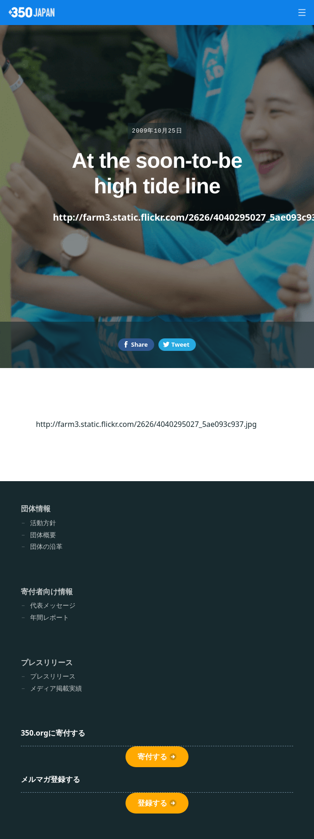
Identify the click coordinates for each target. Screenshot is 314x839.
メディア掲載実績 (56, 688)
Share (139, 344)
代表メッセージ (52, 605)
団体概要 (43, 534)
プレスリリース (47, 662)
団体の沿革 (46, 546)
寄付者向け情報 (47, 591)
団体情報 (35, 508)
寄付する (152, 757)
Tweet (180, 344)
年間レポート (49, 617)
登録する (152, 803)
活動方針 (43, 522)
